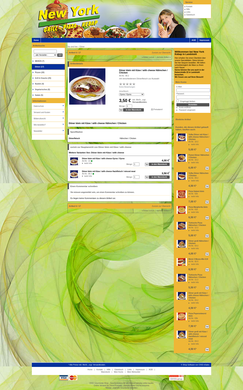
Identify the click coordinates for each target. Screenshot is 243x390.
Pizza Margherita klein (198, 207)
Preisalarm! (157, 109)
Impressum (204, 40)
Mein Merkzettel (133, 372)
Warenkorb (105, 372)
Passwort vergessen (187, 110)
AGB (194, 40)
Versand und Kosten (42, 112)
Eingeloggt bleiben (185, 101)
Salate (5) (39, 95)
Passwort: (180, 94)
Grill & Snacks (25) (43, 78)
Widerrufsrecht (40, 119)
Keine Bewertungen (127, 87)
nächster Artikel (163, 57)
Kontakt (189, 6)
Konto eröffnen (185, 107)
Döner (82, 47)
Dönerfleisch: (124, 91)
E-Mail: (179, 87)
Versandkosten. (139, 102)
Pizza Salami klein (196, 191)
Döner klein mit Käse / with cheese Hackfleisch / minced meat (108, 171)
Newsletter (38, 131)
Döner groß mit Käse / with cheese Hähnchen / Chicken (198, 295)
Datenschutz (39, 106)
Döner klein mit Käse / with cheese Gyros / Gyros (103, 159)
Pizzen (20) (39, 72)
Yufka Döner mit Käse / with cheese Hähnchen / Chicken (198, 137)
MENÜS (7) (39, 61)
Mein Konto (180, 82)
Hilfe (188, 9)
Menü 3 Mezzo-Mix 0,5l (198, 259)
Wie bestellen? (40, 125)
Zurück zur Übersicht (161, 52)
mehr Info (195, 144)
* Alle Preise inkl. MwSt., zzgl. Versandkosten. (87, 365)
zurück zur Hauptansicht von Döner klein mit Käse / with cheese (100, 147)
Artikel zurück (148, 57)
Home (36, 40)
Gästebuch (190, 15)
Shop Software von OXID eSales (196, 365)
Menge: (122, 106)
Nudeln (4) (39, 84)
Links (188, 12)
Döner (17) (39, 67)
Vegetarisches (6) (42, 89)
